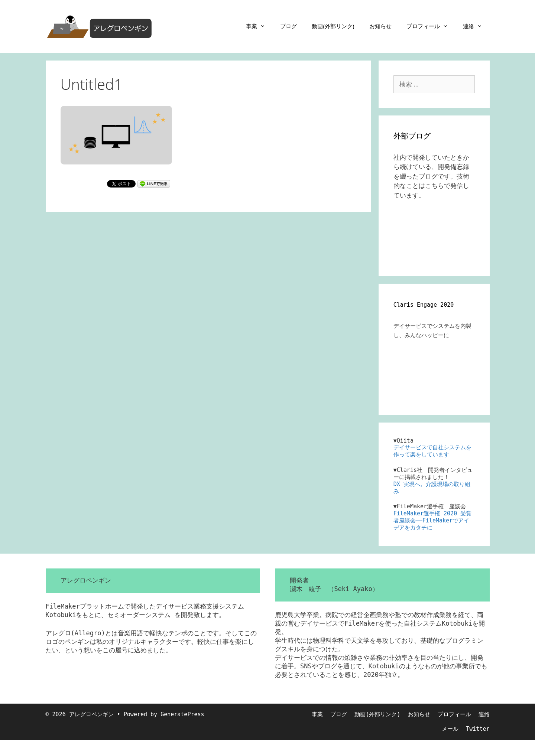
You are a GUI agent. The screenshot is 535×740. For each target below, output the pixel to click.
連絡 (476, 26)
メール (450, 729)
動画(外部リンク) (333, 26)
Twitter (477, 729)
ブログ (288, 26)
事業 (259, 26)
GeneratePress (182, 714)
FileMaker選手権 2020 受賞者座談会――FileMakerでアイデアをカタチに (432, 520)
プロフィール (430, 26)
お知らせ (380, 26)
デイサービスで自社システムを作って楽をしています (432, 451)
